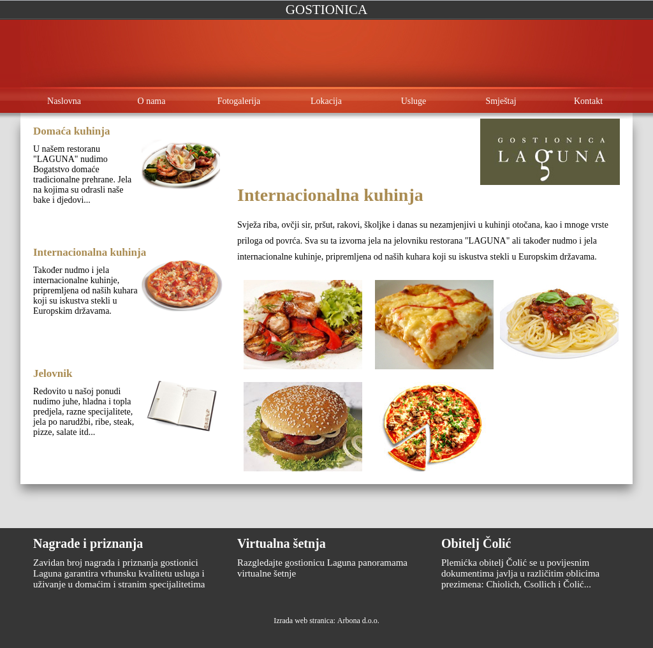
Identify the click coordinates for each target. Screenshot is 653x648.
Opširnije (71, 225)
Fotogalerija (239, 101)
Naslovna (64, 101)
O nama (152, 101)
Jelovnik (52, 373)
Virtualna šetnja (281, 543)
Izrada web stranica (303, 620)
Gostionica (326, 9)
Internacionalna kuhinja (89, 252)
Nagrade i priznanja (88, 543)
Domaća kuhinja (71, 131)
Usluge (414, 101)
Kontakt (588, 101)
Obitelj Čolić (476, 543)
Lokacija (326, 101)
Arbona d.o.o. (358, 620)
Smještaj (500, 101)
